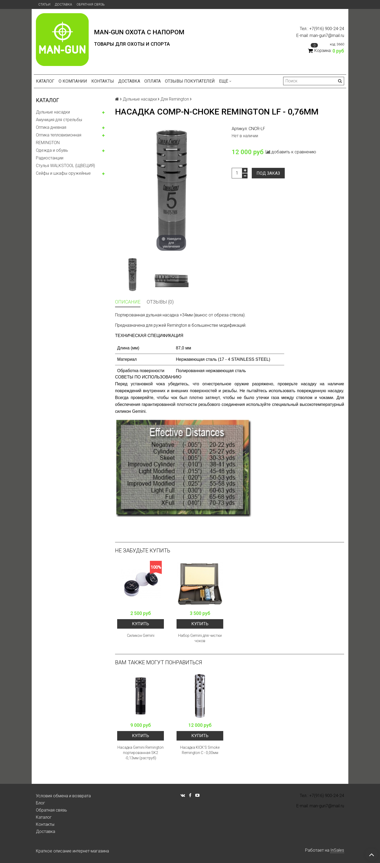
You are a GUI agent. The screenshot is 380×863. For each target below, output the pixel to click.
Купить (140, 623)
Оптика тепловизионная (58, 134)
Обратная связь (91, 4)
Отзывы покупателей (190, 81)
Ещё (225, 81)
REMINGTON (48, 142)
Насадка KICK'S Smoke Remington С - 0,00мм (200, 750)
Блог (40, 802)
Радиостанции (49, 157)
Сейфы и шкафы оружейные (63, 173)
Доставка (63, 4)
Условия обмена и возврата (63, 795)
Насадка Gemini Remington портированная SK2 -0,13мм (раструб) (140, 752)
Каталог (45, 81)
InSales (337, 850)
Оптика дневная (51, 127)
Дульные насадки (53, 112)
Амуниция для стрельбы (59, 119)
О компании (73, 81)
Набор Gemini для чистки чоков (200, 638)
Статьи (44, 4)
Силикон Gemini (140, 635)
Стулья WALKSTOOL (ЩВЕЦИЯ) (65, 165)
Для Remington (174, 99)
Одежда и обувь (52, 150)
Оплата (152, 81)
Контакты (102, 81)
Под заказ (268, 173)
